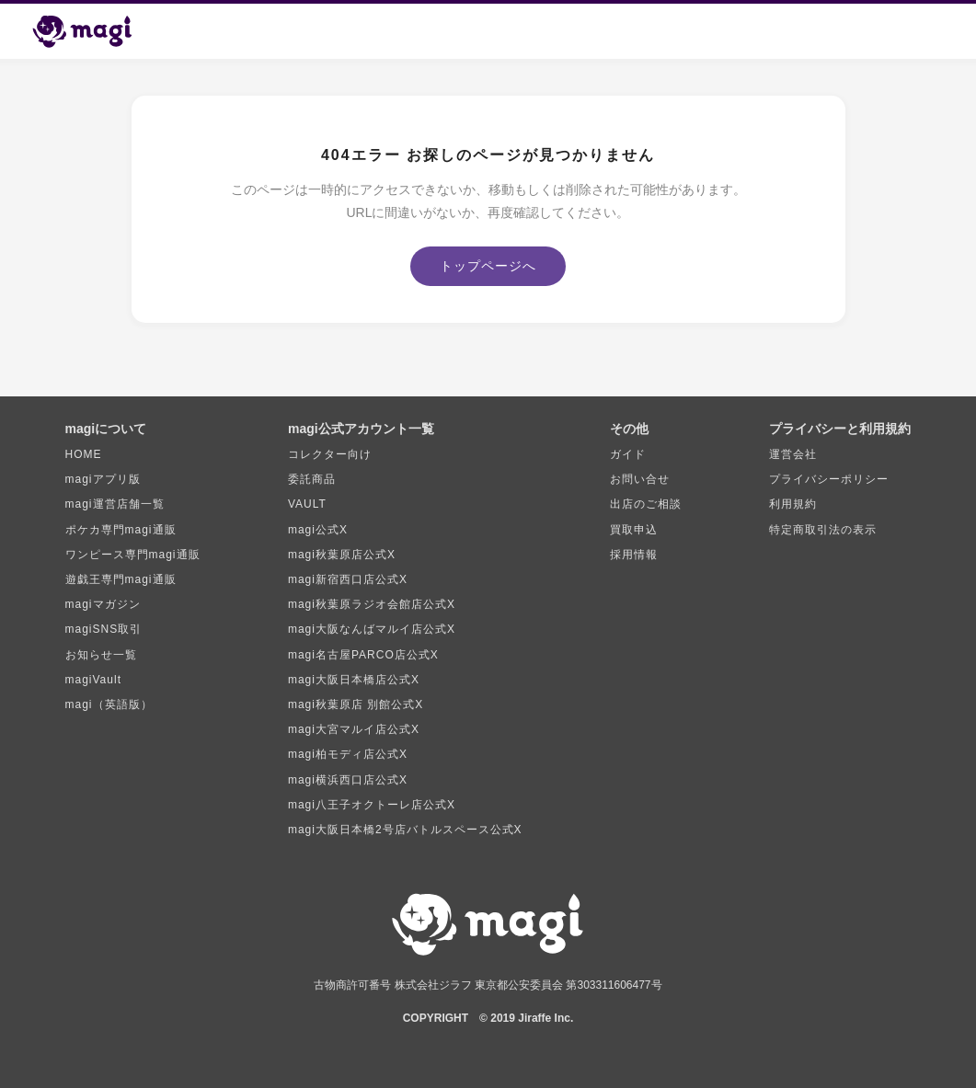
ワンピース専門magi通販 (133, 554)
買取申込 (634, 529)
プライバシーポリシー (829, 479)
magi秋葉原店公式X (342, 554)
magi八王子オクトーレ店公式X (371, 804)
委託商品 (312, 479)
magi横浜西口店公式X (348, 779)
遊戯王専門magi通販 (121, 579)
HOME (83, 454)
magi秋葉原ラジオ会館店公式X (371, 604)
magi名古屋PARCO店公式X (363, 654)
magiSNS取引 (104, 629)
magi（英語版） (109, 704)
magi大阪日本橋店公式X (353, 679)
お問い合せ (640, 479)
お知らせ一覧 (101, 654)
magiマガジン (103, 604)
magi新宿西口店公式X (348, 579)
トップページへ (488, 265)
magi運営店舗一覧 (115, 504)
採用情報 (634, 554)
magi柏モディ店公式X (348, 754)
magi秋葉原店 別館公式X (355, 704)
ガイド (628, 454)
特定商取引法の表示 (823, 529)
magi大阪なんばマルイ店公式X (371, 629)
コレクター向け (330, 454)
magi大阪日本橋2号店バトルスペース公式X (405, 829)
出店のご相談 (646, 504)
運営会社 (793, 454)
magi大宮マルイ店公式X (353, 729)
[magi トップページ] (90, 31)
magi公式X (318, 529)
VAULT (307, 504)
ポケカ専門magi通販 (121, 529)
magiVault (93, 679)
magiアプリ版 (103, 479)
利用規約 (793, 504)
